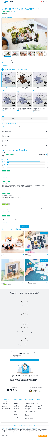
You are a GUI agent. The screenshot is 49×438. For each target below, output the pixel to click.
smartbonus (27, 407)
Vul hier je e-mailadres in (16, 355)
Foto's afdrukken (5, 401)
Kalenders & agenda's (6, 407)
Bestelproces (16, 406)
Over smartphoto (18, 399)
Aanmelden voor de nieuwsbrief (17, 359)
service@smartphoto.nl (30, 411)
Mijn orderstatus (28, 406)
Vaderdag (39, 406)
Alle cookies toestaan (42, 435)
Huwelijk (39, 407)
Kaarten (3, 409)
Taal (40, 153)
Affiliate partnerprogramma (29, 413)
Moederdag (39, 404)
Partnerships (27, 415)
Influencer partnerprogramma (29, 417)
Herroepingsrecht (17, 409)
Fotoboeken (4, 403)
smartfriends (27, 409)
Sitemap (15, 404)
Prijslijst (15, 415)
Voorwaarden (16, 407)
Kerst (38, 401)
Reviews (15, 414)
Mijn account (28, 404)
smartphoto (16, 401)
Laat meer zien (24, 226)
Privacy (15, 411)
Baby (38, 403)
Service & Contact (29, 401)
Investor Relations (17, 417)
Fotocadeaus (4, 406)
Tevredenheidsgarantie (29, 403)
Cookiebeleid (16, 412)
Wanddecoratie (5, 404)
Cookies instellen (6, 435)
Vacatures (16, 403)
